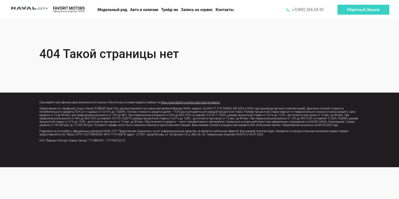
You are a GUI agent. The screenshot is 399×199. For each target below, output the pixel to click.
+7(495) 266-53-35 (305, 9)
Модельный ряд (112, 9)
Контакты (225, 9)
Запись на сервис (197, 9)
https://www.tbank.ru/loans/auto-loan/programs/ (190, 102)
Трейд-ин (169, 9)
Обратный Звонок (363, 9)
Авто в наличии (144, 9)
